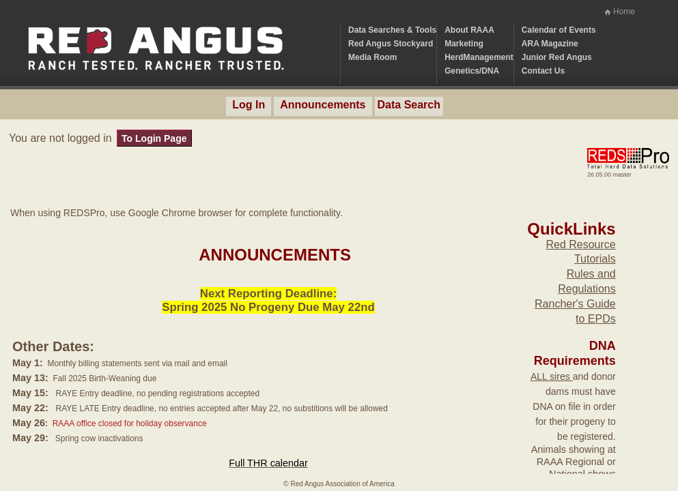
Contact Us (543, 71)
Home (624, 11)
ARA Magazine (550, 43)
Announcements (322, 104)
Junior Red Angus (557, 57)
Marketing (463, 43)
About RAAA (469, 30)
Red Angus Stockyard (390, 43)
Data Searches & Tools (392, 30)
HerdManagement (478, 57)
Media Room (372, 57)
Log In (248, 104)
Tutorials (595, 259)
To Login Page (154, 138)
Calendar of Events (559, 30)
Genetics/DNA (471, 71)
